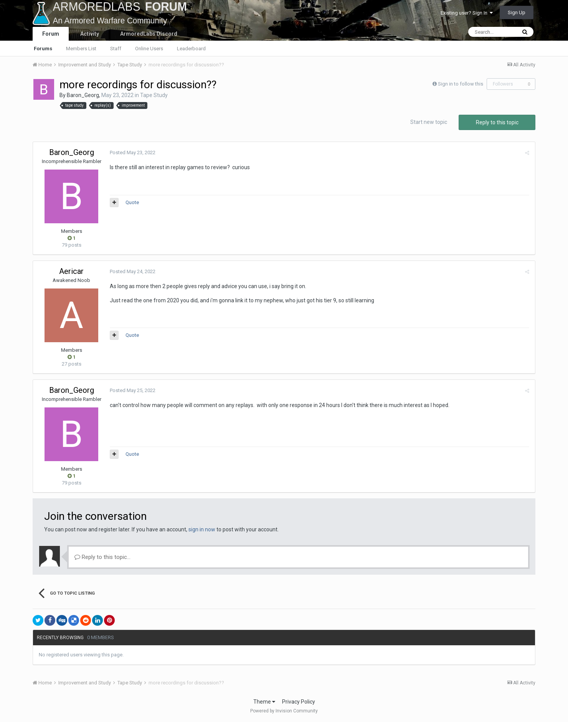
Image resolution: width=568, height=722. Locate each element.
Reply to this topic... (102, 557)
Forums (43, 48)
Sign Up (516, 12)
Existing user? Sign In (467, 13)
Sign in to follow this (460, 84)
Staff (115, 48)
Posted (132, 152)
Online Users (149, 48)
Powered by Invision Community (284, 711)
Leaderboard (191, 48)
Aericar (71, 271)
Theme (264, 702)
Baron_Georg (83, 95)
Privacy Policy (298, 702)
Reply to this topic (497, 122)
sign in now (201, 529)
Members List (81, 48)
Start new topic (428, 122)
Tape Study (154, 95)
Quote (132, 202)
